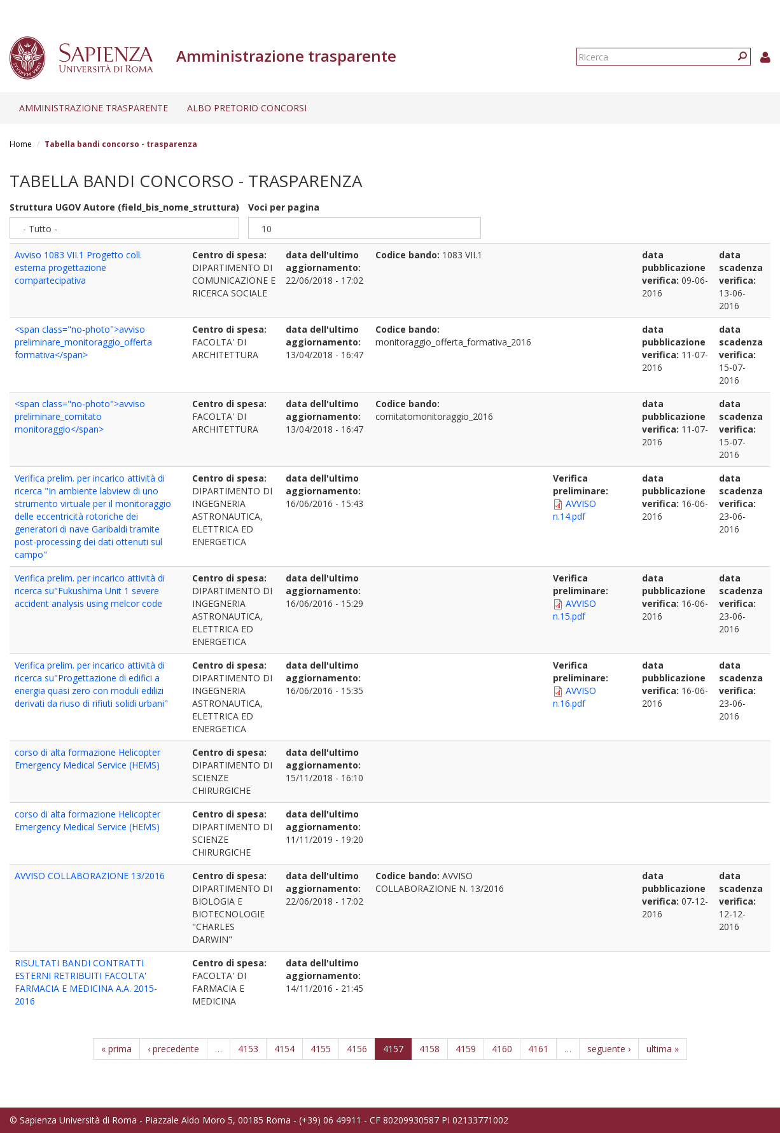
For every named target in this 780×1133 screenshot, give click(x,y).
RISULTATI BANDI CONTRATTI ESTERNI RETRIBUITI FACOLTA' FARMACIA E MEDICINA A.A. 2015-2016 (86, 982)
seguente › (608, 1049)
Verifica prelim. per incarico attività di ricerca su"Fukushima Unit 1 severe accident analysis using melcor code (90, 590)
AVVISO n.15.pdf (574, 609)
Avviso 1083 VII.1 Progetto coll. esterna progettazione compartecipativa (78, 267)
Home (21, 144)
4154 (284, 1049)
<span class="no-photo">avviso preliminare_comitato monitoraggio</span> (80, 416)
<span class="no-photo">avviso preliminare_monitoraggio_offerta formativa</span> (83, 342)
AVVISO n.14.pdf (574, 509)
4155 (320, 1049)
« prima (116, 1049)
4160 (502, 1049)
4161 (538, 1049)
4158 (429, 1049)
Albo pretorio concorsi (247, 108)
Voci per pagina (283, 207)
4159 (466, 1049)
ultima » (662, 1049)
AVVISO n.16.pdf (574, 697)
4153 (248, 1049)
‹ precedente (173, 1049)
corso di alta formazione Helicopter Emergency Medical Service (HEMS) (87, 758)
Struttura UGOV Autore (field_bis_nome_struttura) (124, 207)
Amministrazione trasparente (93, 108)
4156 (357, 1049)
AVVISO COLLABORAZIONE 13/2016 (90, 876)
